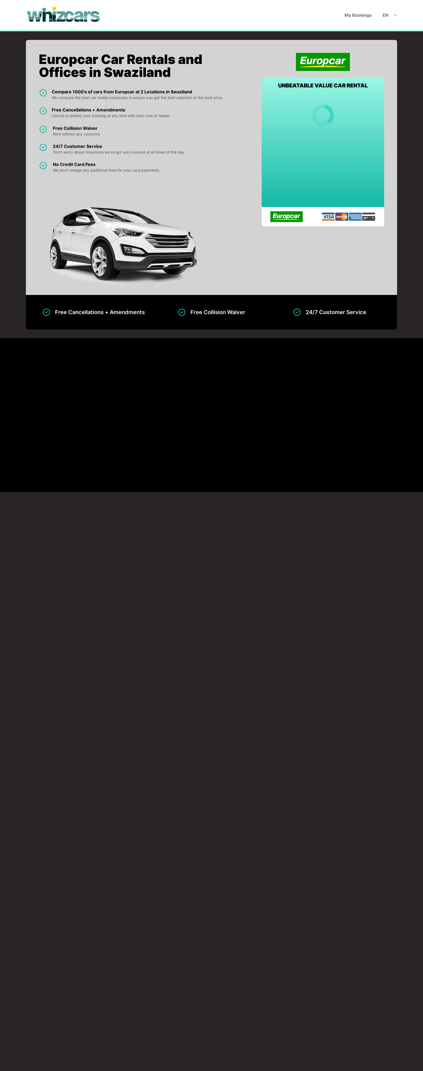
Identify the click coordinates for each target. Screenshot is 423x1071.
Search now (298, 1001)
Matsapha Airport (78, 396)
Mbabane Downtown (82, 417)
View (366, 396)
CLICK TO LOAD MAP (53, 586)
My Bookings (358, 15)
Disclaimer (206, 1031)
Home (154, 1031)
